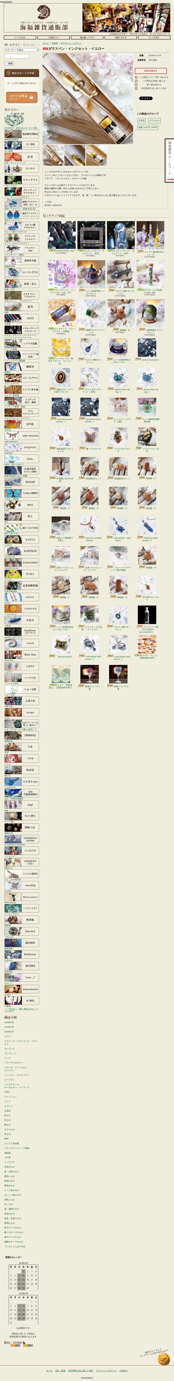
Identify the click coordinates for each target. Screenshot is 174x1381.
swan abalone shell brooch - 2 (118, 647)
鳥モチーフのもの (12, 1227)
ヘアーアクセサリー (13, 1063)
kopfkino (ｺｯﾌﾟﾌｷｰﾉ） (21, 632)
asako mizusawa (21, 436)
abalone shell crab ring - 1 (147, 380)
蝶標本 (21, 367)
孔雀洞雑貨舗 (21, 586)
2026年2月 (9, 1031)
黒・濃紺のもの (11, 1209)
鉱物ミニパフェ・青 (118, 677)
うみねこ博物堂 (21, 494)
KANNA (21, 540)
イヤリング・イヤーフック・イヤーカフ (21, 1042)
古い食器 (21, 146)
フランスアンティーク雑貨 (16, 1148)
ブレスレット (10, 1053)
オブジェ (8, 1106)
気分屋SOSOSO (21, 563)
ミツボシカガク (21, 909)
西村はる (21, 863)
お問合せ (120, 37)
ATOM (28, 1345)
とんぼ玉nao (21, 782)
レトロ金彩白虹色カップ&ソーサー (61, 618)
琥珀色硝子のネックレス (61, 440)
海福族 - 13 (89, 587)
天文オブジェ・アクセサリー (21, 296)
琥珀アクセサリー (21, 215)
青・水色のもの (11, 1171)
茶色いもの (9, 1199)
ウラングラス (21, 181)
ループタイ (9, 1079)
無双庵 (21, 921)
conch (21, 644)
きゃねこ (21, 575)
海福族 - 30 (121, 315)
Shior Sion (21, 655)
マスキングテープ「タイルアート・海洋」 (121, 237)
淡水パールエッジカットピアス (61, 558)
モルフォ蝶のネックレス (89, 350)
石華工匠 (21, 702)
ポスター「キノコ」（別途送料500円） (147, 647)
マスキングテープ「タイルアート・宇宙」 (91, 237)
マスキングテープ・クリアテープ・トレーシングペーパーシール (21, 332)
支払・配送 (60, 1370)
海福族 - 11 (61, 587)
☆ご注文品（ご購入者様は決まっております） (21, 1010)
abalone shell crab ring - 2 (118, 380)
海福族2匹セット (118, 468)
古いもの (21, 169)
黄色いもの (9, 1176)
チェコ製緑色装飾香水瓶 (147, 410)
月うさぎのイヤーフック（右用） (89, 380)
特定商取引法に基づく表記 (154, 88)
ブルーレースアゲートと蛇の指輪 (118, 558)
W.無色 (21, 1001)
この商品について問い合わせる (154, 77)
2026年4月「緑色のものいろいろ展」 (21, 121)
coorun (21, 598)
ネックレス (9, 1048)
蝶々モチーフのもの (13, 1232)
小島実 (21, 621)
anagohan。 (21, 448)
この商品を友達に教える (154, 81)
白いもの (8, 1204)
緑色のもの (9, 1181)
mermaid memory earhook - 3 (61, 410)
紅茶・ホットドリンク (21, 158)
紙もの (7, 1115)
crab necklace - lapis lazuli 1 (118, 529)
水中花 (21, 425)
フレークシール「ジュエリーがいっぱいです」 (62, 277)
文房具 (21, 319)
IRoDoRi (21, 483)
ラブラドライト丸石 (147, 440)
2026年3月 (9, 1027)
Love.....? (21, 978)
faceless (21, 990)
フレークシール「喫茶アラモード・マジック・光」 (60, 351)
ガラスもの (9, 1129)
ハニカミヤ (21, 851)
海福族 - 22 (118, 498)
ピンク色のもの (11, 1190)
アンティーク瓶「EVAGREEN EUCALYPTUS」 (147, 619)
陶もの (7, 1125)
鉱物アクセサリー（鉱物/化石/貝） (21, 204)
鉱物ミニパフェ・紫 (89, 677)
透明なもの (9, 1223)
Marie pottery (21, 897)
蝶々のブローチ (89, 438)
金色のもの (9, 1213)
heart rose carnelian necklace (90, 529)
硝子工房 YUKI (21, 529)
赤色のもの (9, 1167)
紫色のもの (9, 1185)
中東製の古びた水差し (61, 469)
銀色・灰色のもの (12, 1218)
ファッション (10, 1096)
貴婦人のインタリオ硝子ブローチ (61, 380)
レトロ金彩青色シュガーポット (91, 277)
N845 (21, 506)
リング (7, 1058)
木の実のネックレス (147, 588)
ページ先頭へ (164, 1360)
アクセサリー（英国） (21, 250)
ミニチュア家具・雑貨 (21, 402)
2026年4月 (9, 1022)
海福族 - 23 (147, 498)
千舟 (21, 748)
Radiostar (21, 955)
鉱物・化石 (21, 284)
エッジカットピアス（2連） (118, 410)
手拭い (7, 1092)
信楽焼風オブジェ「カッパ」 (150, 316)
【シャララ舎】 (21, 678)
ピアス (7, 1036)
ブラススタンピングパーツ (21, 413)
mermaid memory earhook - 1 (89, 410)
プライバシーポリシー (106, 1370)
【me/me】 (21, 932)
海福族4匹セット (89, 468)
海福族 (7, 1153)
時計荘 (21, 771)
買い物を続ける (154, 84)
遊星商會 (21, 944)
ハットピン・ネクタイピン (16, 1075)
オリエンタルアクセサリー (21, 238)
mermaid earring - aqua (62, 236)
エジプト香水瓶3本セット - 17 (150, 238)
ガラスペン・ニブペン (71, 43)
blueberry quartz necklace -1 (147, 529)
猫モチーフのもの (12, 1237)
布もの (7, 1120)
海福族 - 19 (89, 498)
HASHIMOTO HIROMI (21, 840)
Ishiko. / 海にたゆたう (21, 459)
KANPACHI (21, 552)
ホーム (20, 37)
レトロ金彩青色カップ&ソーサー (118, 350)
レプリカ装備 (21, 344)
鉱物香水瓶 (21, 261)
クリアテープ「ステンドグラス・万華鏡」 (62, 316)
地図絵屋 (21, 736)
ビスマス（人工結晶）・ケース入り (89, 618)
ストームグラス (21, 379)
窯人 (21, 517)
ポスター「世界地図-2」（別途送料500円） (61, 677)
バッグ (7, 1101)
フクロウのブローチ (118, 440)
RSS (16, 1345)
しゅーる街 (21, 690)
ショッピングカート (154, 37)
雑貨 (21, 308)
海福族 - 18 (147, 557)
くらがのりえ (21, 609)
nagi (21, 805)
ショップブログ (87, 37)
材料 (6, 1139)
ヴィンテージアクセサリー (21, 192)
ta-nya (21, 713)
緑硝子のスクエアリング (91, 316)
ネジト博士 (21, 817)
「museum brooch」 (61, 646)
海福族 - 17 (61, 498)
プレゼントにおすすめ (14, 1246)
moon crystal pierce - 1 (147, 350)
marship (21, 886)
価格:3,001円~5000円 (148, 127)
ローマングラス (21, 273)
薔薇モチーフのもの (13, 1242)
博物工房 (21, 828)
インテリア (9, 1162)
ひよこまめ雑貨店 (21, 874)
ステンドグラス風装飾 (21, 356)
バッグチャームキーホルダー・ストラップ (16, 1086)
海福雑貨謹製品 (21, 135)
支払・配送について (53, 37)
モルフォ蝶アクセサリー (21, 227)
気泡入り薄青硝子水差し (61, 529)
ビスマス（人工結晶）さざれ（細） (150, 277)
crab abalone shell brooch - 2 (89, 647)
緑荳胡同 (21, 967)
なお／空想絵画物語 (21, 794)
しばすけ (21, 667)
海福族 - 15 (118, 587)
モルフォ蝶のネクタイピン (121, 277)
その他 (7, 1157)
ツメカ (21, 759)
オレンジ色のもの (12, 1195)
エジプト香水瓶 (21, 390)
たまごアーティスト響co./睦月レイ (21, 725)
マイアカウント (20, 44)
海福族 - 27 (147, 468)
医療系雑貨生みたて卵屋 (21, 471)
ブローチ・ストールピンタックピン (15, 1069)
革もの (7, 1134)
